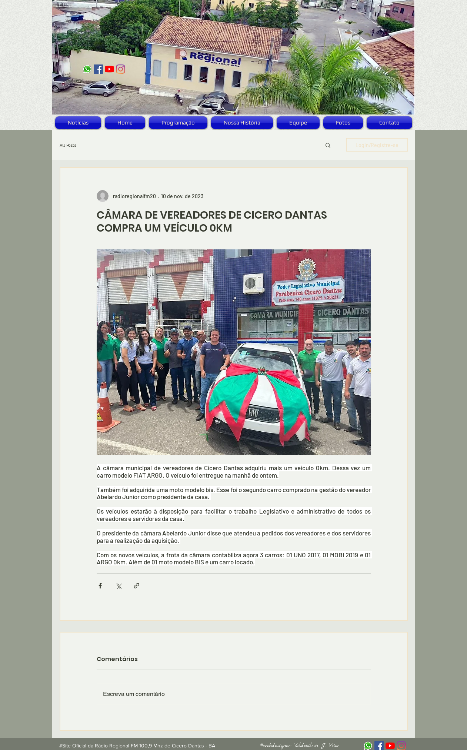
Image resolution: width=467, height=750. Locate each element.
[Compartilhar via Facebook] (100, 585)
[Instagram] (120, 69)
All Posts (68, 145)
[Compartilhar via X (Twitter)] (118, 585)
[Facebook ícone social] (98, 69)
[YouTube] (109, 69)
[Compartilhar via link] (136, 585)
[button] (327, 145)
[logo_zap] (87, 69)
